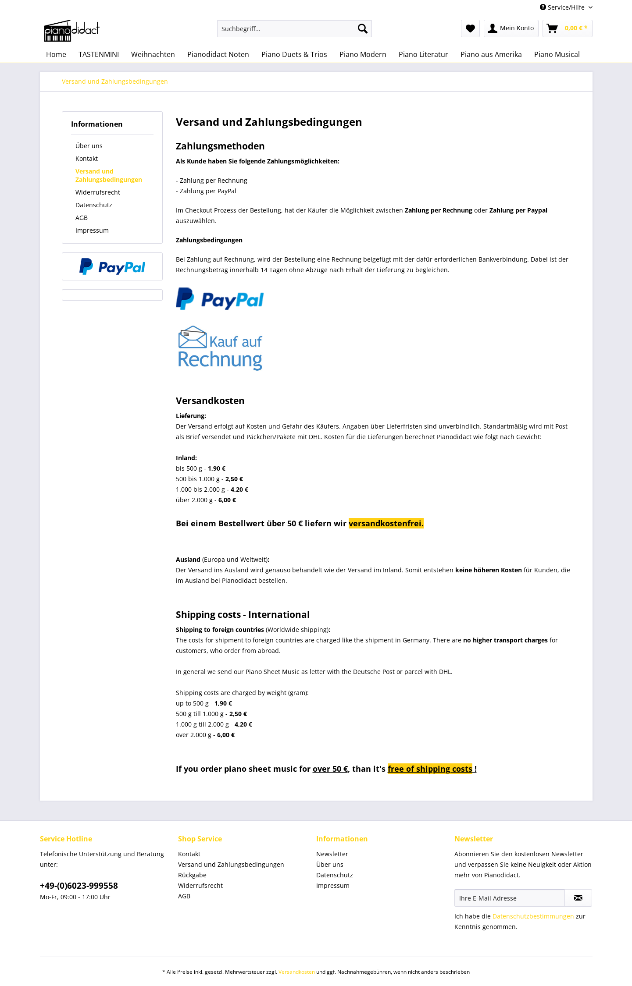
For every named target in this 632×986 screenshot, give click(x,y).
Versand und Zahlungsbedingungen (108, 175)
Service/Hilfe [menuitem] (563, 7)
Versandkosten (297, 971)
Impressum (92, 230)
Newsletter (332, 854)
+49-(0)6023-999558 (79, 885)
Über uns (89, 146)
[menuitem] (294, 33)
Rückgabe (192, 875)
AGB (81, 217)
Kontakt (86, 158)
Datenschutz (93, 205)
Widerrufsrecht (97, 192)
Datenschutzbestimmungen (533, 916)
